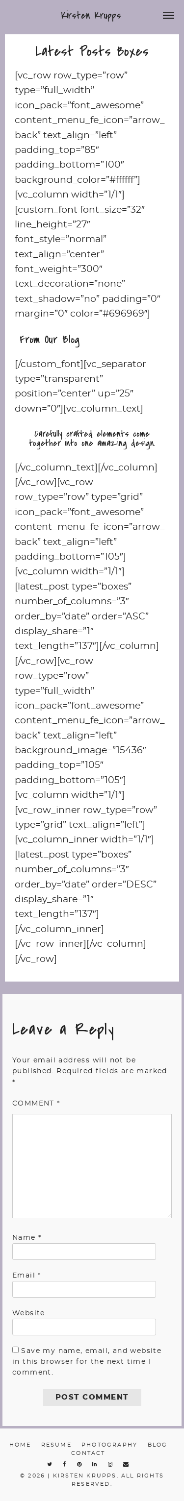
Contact (88, 1453)
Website (28, 1313)
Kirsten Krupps (91, 15)
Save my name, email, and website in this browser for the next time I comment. (86, 1362)
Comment (36, 1103)
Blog (158, 1445)
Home (20, 1445)
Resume (56, 1445)
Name (26, 1237)
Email (26, 1275)
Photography (109, 1445)
